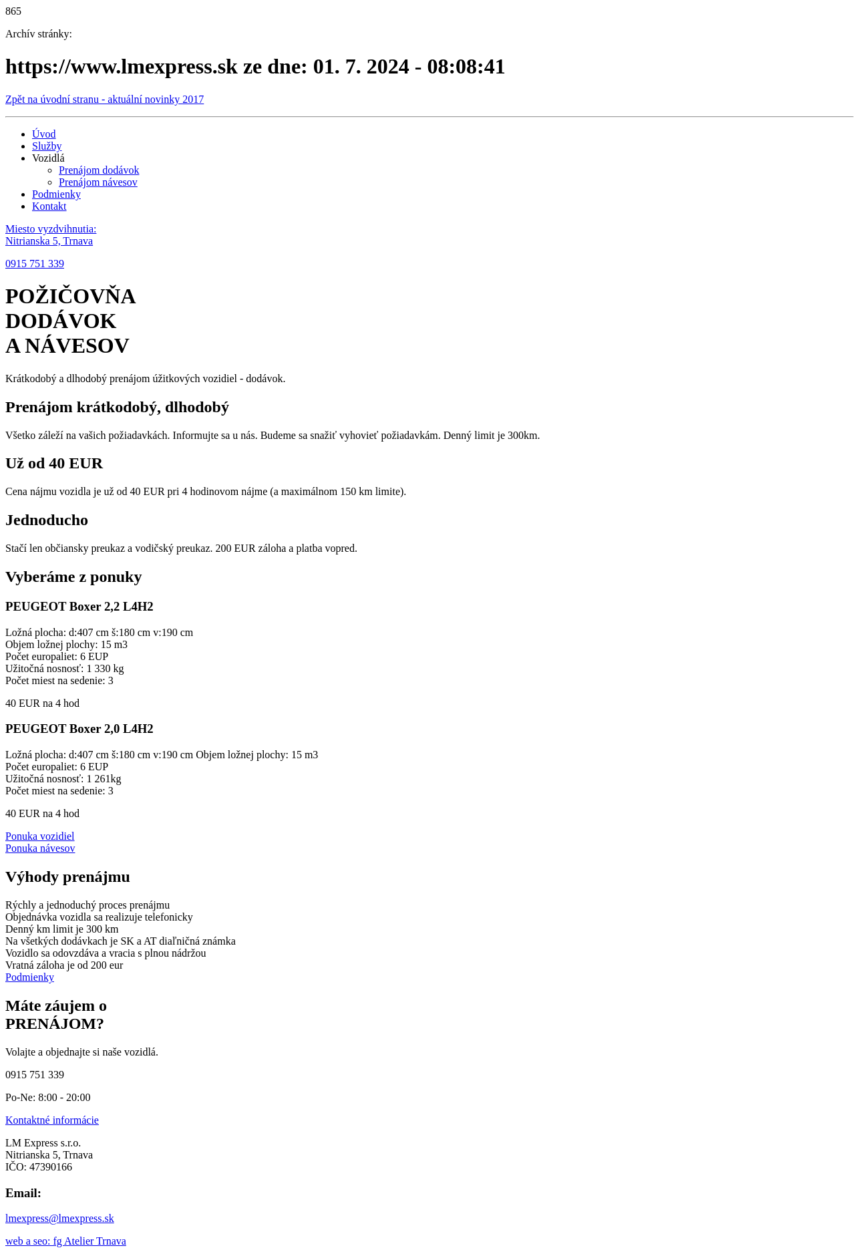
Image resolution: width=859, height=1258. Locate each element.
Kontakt (49, 206)
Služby (46, 146)
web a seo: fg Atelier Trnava (65, 1241)
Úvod (44, 134)
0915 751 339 (34, 263)
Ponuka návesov (40, 848)
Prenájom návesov (98, 182)
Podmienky (56, 194)
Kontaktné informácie (52, 1120)
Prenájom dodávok (99, 170)
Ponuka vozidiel (40, 836)
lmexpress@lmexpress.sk (59, 1218)
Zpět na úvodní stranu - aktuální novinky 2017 (104, 99)
